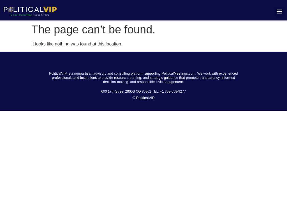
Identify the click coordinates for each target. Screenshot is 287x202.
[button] (279, 11)
